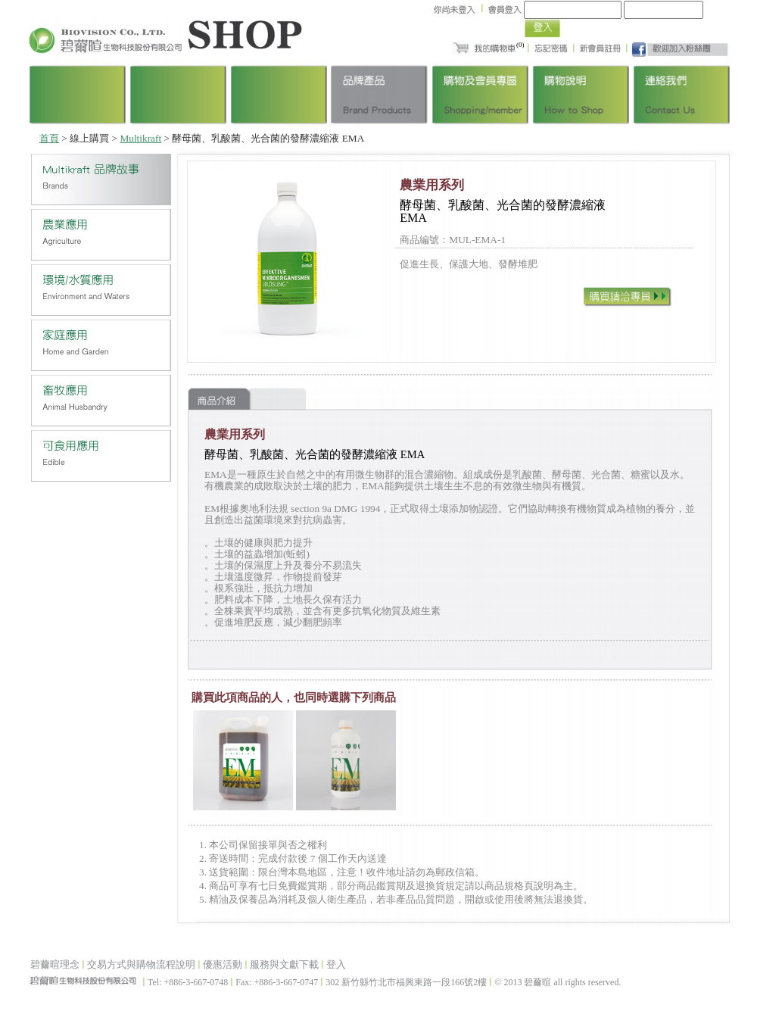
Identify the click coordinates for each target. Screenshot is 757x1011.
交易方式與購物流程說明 (141, 964)
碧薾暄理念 (54, 964)
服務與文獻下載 (284, 964)
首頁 (49, 138)
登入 (336, 964)
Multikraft (140, 138)
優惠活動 (222, 964)
